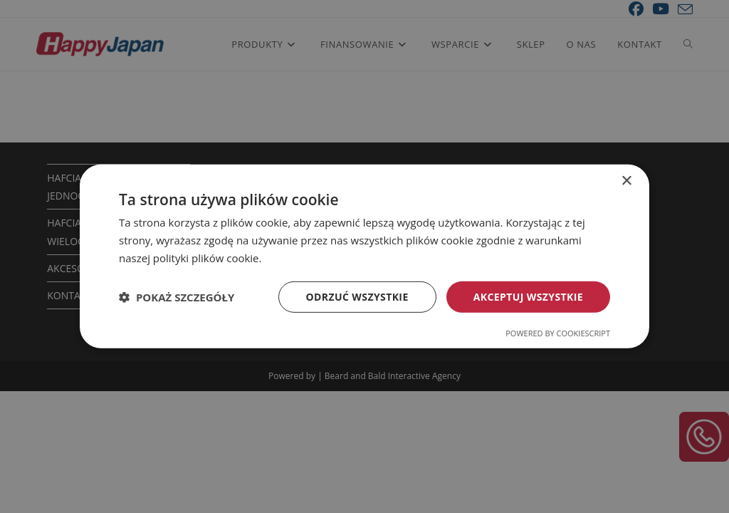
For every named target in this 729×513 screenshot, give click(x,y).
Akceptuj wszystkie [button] (528, 296)
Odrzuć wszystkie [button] (357, 296)
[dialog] (364, 256)
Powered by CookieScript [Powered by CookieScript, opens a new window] (557, 333)
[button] (176, 297)
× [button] (626, 181)
